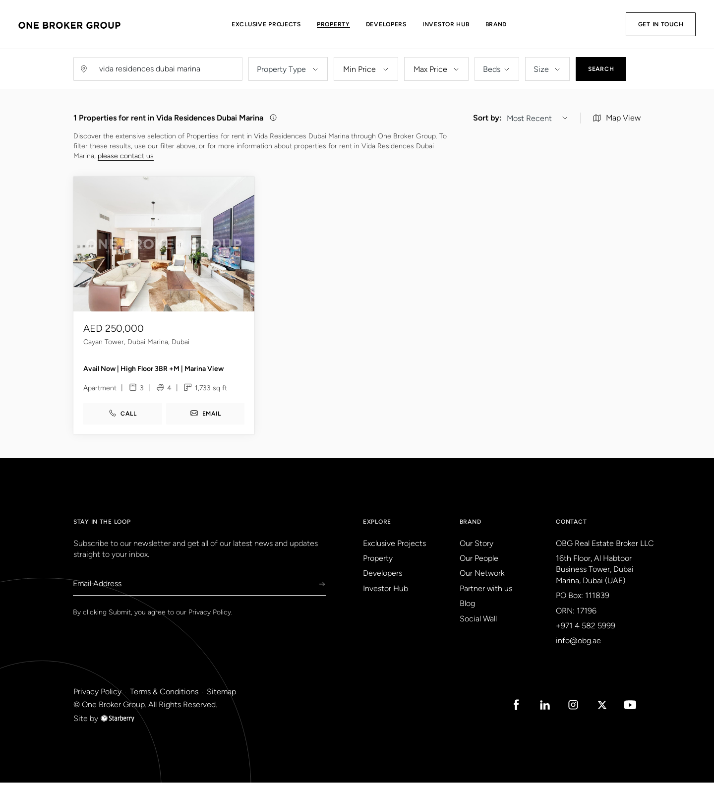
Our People (479, 566)
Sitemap (221, 699)
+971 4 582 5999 (585, 633)
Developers (401, 24)
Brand (512, 24)
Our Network (482, 581)
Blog (467, 611)
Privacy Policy (209, 620)
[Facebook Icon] (502, 712)
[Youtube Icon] (629, 712)
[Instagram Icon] (565, 712)
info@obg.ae (578, 648)
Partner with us (486, 596)
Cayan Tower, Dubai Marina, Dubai (136, 350)
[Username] (167, 69)
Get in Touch (655, 24)
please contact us (126, 157)
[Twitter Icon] (597, 712)
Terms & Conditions (164, 699)
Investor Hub (461, 24)
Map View (617, 119)
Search (601, 68)
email (205, 421)
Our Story (476, 550)
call (122, 421)
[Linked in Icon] (533, 712)
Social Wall (478, 626)
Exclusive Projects (281, 24)
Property (348, 24)
